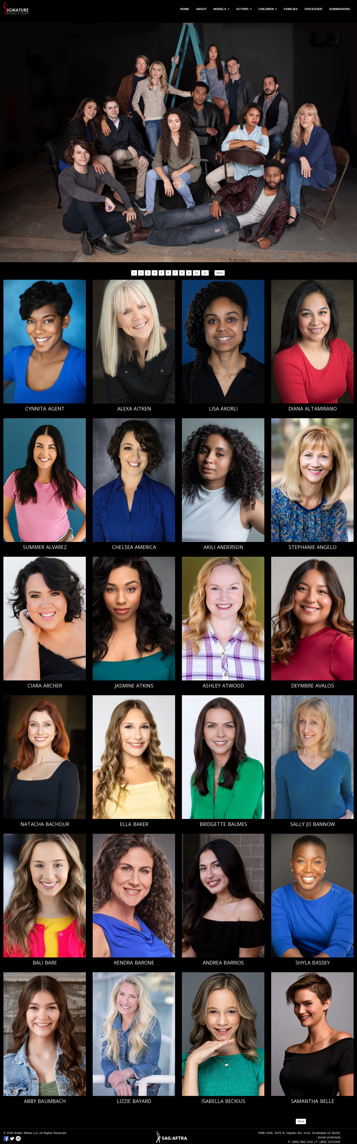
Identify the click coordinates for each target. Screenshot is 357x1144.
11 (205, 272)
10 (196, 272)
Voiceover (313, 9)
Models (221, 9)
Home (184, 9)
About (201, 9)
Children (267, 9)
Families (291, 9)
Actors (244, 9)
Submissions (339, 9)
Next (220, 272)
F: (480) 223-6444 (328, 1142)
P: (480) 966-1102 (300, 1142)
